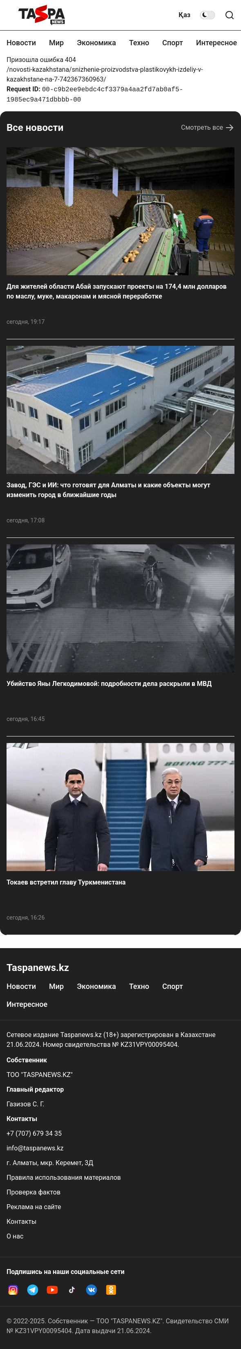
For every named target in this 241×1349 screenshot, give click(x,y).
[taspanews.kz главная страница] (42, 15)
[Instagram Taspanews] (13, 1289)
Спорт (172, 42)
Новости (21, 42)
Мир (56, 42)
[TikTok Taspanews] (71, 1289)
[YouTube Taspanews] (52, 1289)
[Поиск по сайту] (229, 15)
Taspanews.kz (38, 967)
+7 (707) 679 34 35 (34, 1133)
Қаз (184, 15)
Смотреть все (207, 128)
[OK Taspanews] (111, 1289)
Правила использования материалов (64, 1177)
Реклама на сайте (34, 1207)
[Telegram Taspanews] (32, 1289)
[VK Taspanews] (91, 1289)
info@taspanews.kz (35, 1148)
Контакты (21, 1221)
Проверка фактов (33, 1192)
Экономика (96, 42)
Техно (139, 42)
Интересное (216, 42)
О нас (15, 1236)
